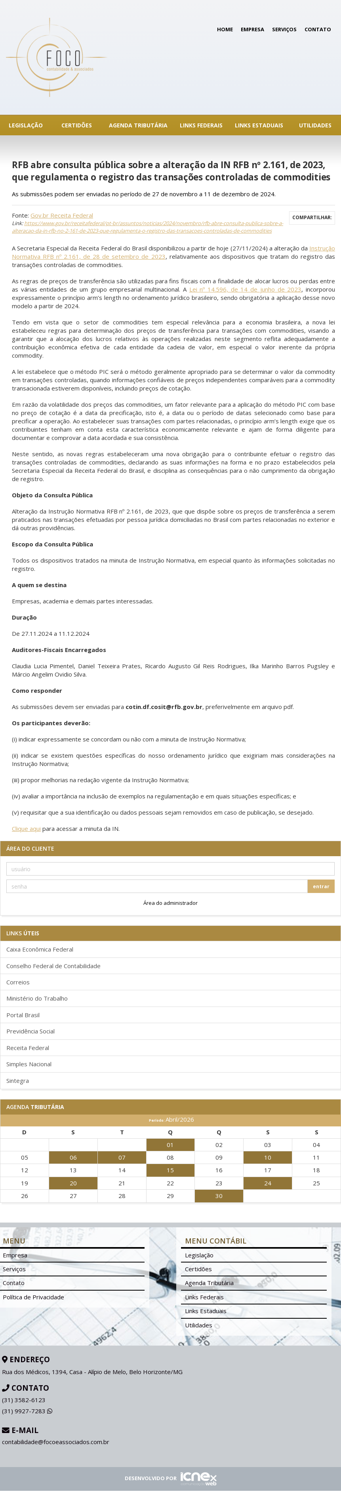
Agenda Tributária (138, 125)
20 (73, 1183)
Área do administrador (170, 902)
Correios (18, 982)
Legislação (26, 125)
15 (170, 1170)
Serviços (284, 29)
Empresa (252, 29)
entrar (321, 886)
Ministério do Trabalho (37, 998)
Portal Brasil (23, 1015)
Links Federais (201, 125)
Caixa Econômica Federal (39, 949)
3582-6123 (24, 1400)
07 (122, 1157)
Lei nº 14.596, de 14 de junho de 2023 (245, 289)
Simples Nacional (28, 1064)
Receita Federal (27, 1048)
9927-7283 (27, 1411)
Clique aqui (26, 828)
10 (267, 1157)
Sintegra (17, 1080)
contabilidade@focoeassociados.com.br (55, 1442)
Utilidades (315, 125)
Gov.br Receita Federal (61, 215)
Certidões (76, 125)
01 (170, 1145)
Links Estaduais (259, 125)
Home (225, 29)
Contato (318, 29)
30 (219, 1196)
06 (73, 1157)
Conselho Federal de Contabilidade (53, 966)
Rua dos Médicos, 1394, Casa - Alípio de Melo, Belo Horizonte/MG (92, 1372)
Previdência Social (30, 1031)
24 (267, 1183)
